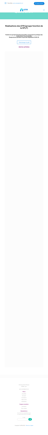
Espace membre (40, 3)
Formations (24, 397)
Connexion (24, 406)
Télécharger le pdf (24, 42)
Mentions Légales (29, 425)
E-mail (24, 417)
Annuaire (24, 395)
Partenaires (24, 401)
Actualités (24, 393)
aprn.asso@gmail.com (18, 3)
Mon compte (24, 408)
